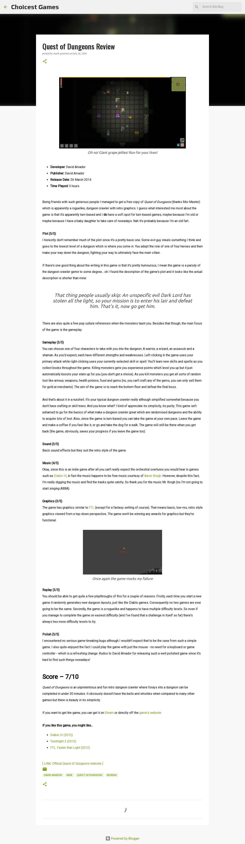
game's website (150, 713)
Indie (69, 775)
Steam (109, 713)
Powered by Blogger (122, 838)
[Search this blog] (221, 7)
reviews (112, 775)
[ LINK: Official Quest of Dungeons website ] (72, 763)
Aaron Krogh (152, 476)
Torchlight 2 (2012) (63, 741)
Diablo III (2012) (61, 735)
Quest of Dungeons (89, 775)
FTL (91, 507)
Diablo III (60, 476)
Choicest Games (35, 7)
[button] (44, 61)
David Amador (53, 775)
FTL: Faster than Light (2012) (70, 748)
